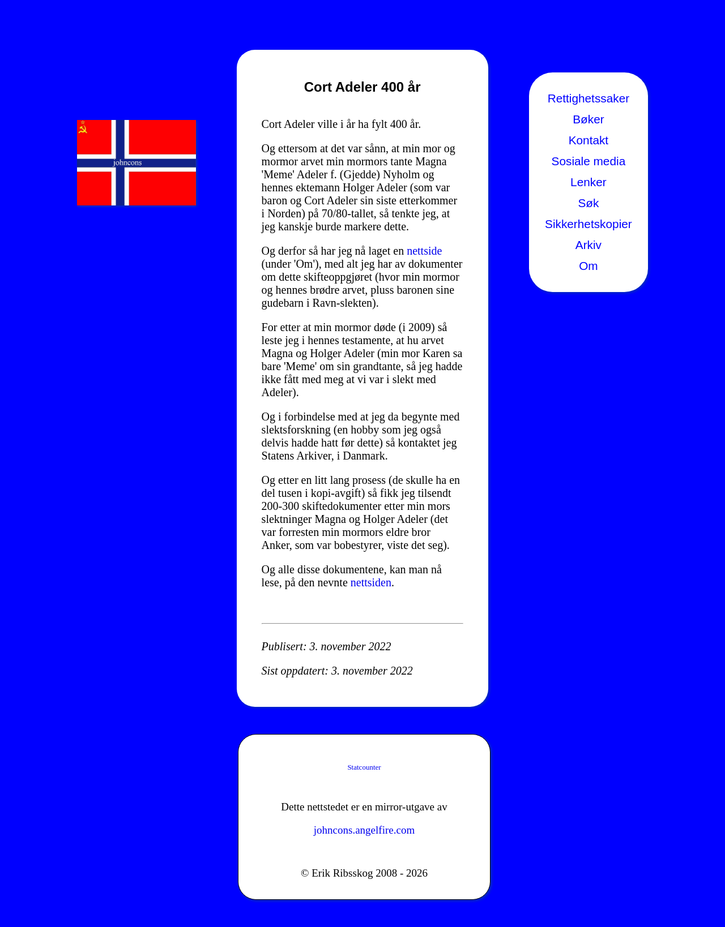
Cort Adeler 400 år (362, 87)
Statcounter (364, 767)
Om (588, 265)
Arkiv (588, 244)
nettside (424, 250)
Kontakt (589, 140)
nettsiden (371, 582)
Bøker (588, 119)
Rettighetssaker (589, 98)
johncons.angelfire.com (364, 830)
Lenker (588, 181)
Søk (588, 202)
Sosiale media (589, 161)
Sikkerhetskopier (588, 223)
